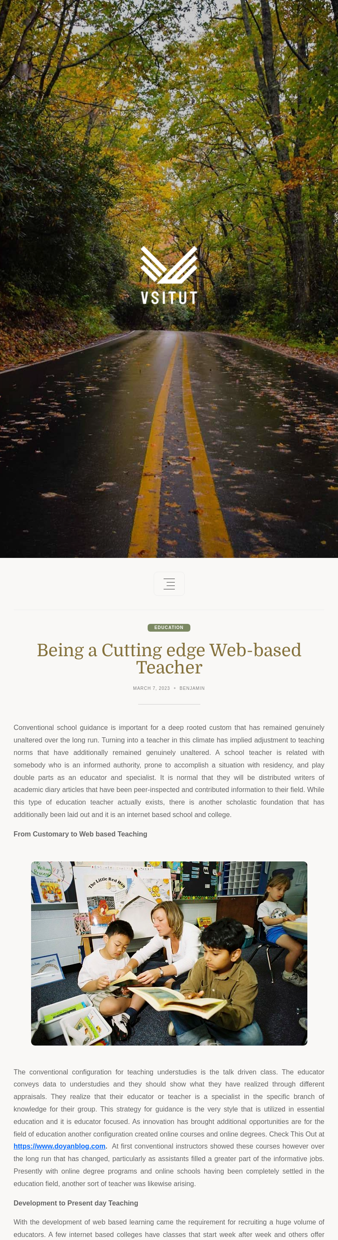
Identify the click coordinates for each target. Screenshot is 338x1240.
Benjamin (192, 688)
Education (169, 627)
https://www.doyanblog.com (60, 1146)
